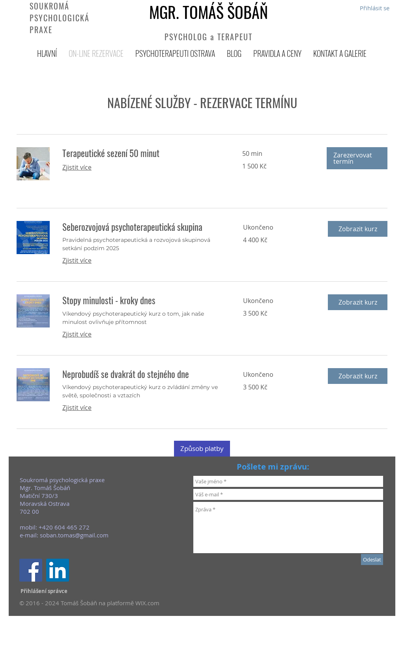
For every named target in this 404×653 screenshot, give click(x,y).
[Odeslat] (372, 559)
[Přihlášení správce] (44, 591)
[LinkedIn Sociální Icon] (57, 570)
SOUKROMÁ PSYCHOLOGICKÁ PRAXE (60, 18)
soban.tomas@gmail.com (74, 535)
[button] (357, 158)
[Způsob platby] (202, 449)
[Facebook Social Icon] (30, 570)
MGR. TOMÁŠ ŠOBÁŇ (208, 12)
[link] (142, 153)
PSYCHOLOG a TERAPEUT (208, 37)
